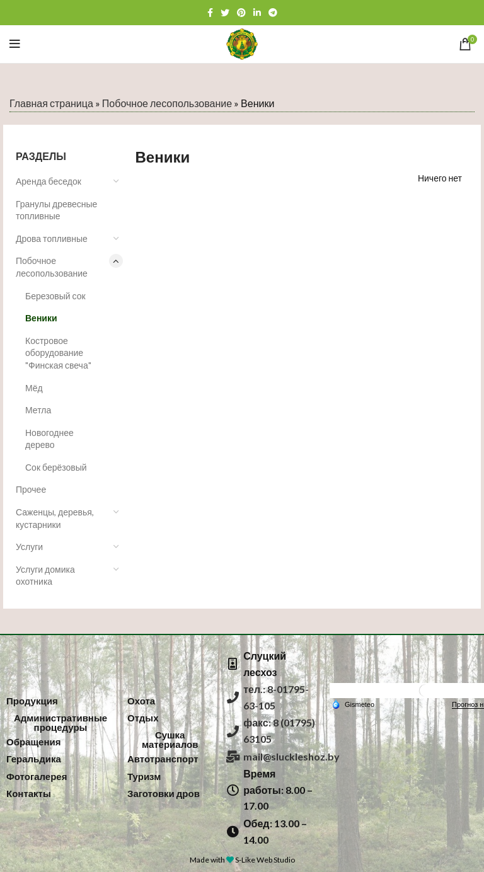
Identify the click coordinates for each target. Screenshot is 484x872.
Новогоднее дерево (49, 438)
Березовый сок (55, 295)
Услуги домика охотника (45, 575)
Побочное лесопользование (167, 103)
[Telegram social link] (273, 12)
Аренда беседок (48, 181)
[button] (32, 701)
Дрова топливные (52, 238)
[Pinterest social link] (241, 12)
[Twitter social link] (225, 12)
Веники (41, 318)
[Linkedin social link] (257, 12)
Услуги (29, 546)
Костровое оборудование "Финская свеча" (58, 352)
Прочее (31, 489)
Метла (38, 409)
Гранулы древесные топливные (56, 210)
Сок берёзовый (56, 467)
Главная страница (51, 103)
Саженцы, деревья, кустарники (55, 518)
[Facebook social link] (210, 12)
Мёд (34, 387)
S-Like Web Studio (265, 859)
